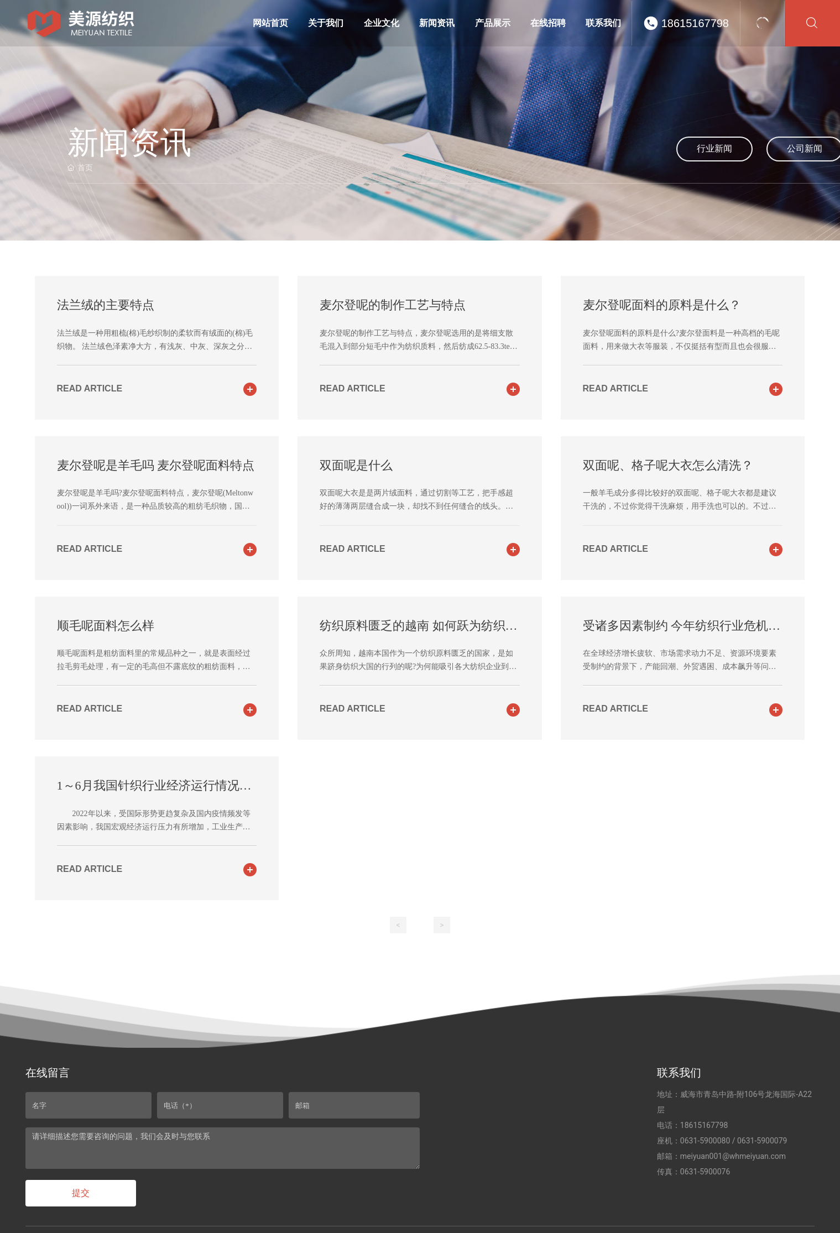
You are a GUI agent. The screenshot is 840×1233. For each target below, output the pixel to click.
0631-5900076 (705, 1171)
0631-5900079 (762, 1140)
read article (90, 388)
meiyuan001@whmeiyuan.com (733, 1156)
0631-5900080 (705, 1140)
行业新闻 (714, 148)
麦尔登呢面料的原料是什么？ (662, 305)
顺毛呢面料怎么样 (105, 626)
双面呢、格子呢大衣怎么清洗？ (668, 465)
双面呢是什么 (356, 465)
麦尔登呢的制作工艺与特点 (393, 305)
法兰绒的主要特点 (105, 305)
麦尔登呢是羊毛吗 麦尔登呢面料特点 (156, 465)
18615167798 (695, 23)
